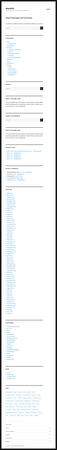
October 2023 (10, 249)
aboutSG (10, 8)
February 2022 (11, 276)
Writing (9, 65)
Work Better (10, 63)
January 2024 (10, 243)
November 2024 (11, 224)
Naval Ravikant (10, 406)
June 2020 (10, 311)
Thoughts (9, 59)
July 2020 (9, 309)
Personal (8, 409)
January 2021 (10, 301)
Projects (9, 47)
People (35, 406)
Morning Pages (12, 73)
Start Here (8, 424)
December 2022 (11, 265)
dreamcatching (10, 395)
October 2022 (10, 268)
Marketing (27, 400)
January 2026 (10, 199)
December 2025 (11, 201)
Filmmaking (26, 395)
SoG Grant (11, 55)
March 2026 (10, 195)
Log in (8, 372)
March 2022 (10, 274)
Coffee (28, 392)
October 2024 (10, 226)
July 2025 (9, 210)
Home (20, 398)
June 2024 (10, 234)
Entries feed (10, 374)
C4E (24, 392)
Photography (10, 45)
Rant (18, 409)
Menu (48, 9)
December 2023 (11, 245)
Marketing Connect (13, 53)
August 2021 (10, 288)
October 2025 (10, 205)
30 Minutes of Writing (14, 49)
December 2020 (11, 303)
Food (38, 395)
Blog (8, 42)
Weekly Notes (12, 43)
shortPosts (34, 412)
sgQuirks (21, 412)
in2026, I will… (18, 176)
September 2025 (11, 206)
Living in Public (19, 400)
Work (8, 61)
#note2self (9, 392)
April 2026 (10, 193)
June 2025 (10, 212)
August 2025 (10, 208)
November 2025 (11, 203)
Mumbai (22, 403)
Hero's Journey (12, 71)
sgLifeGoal (35, 409)
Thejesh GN (10, 178)
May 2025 (9, 214)
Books (10, 67)
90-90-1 (10, 51)
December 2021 (11, 280)
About (7, 428)
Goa (15, 398)
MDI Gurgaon (35, 400)
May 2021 (9, 294)
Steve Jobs (20, 415)
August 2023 (10, 253)
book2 (19, 392)
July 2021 (9, 290)
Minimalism (9, 403)
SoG (7, 415)
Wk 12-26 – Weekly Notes (14, 159)
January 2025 (10, 222)
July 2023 (9, 255)
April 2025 (10, 216)
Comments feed (11, 376)
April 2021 (9, 295)
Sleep (40, 412)
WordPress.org (11, 378)
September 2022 (11, 270)
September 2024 (11, 228)
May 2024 (9, 236)
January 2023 (10, 263)
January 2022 (10, 278)
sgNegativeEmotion (11, 412)
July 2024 (9, 232)
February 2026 (11, 197)
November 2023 (11, 247)
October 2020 (10, 307)
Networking (19, 406)
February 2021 (11, 299)
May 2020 (9, 313)
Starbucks (13, 415)
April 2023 (10, 259)
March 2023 (10, 261)
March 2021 (10, 297)
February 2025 (11, 220)
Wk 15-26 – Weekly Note (14, 153)
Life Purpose (9, 400)
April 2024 (10, 237)
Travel (26, 415)
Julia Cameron (37, 398)
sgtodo (27, 412)
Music (37, 403)
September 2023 (11, 251)
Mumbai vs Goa (30, 403)
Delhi (33, 392)
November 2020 (11, 305)
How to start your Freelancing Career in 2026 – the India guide (24, 151)
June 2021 (9, 292)
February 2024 (11, 241)
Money (16, 403)
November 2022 (11, 266)
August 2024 (10, 230)
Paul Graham (27, 406)
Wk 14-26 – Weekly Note (14, 155)
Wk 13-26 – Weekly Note (14, 157)
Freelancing (9, 398)
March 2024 (10, 239)
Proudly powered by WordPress (17, 445)
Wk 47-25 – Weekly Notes (18, 180)
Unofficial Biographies (14, 57)
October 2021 (10, 284)
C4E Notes (9, 438)
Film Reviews (12, 69)
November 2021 (11, 282)
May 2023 (9, 257)
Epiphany (19, 395)
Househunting (27, 398)
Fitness (34, 395)
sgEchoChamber (26, 409)
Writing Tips (11, 74)
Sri (8, 174)
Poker (14, 409)
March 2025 (10, 218)
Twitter (13, 106)
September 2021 (11, 286)
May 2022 (9, 272)
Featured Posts (10, 431)
